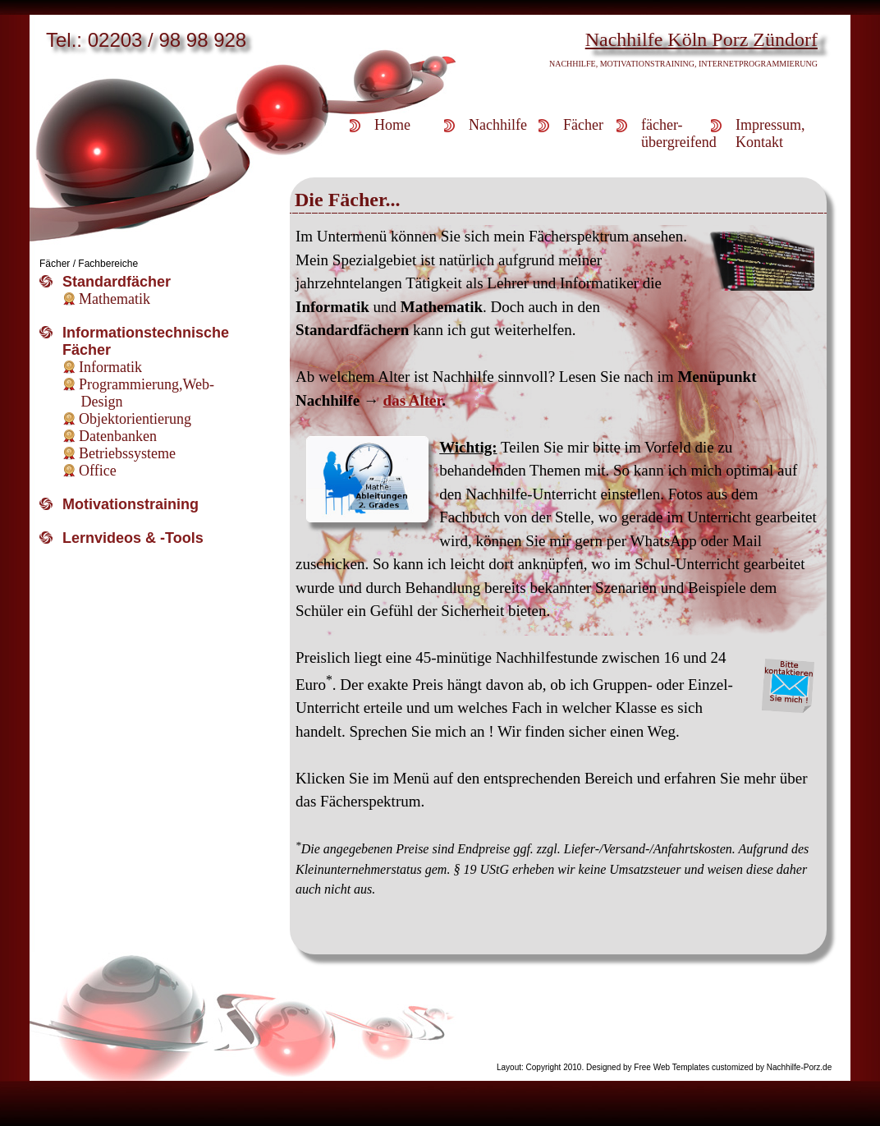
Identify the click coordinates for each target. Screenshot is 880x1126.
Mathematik (114, 299)
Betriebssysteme (127, 453)
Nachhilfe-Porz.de (799, 1067)
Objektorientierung (135, 419)
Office (98, 470)
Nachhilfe (498, 125)
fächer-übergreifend (676, 133)
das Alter (412, 400)
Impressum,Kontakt (770, 133)
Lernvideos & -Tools (133, 538)
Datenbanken (118, 436)
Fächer (583, 125)
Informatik (110, 367)
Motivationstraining (130, 504)
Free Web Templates (671, 1067)
